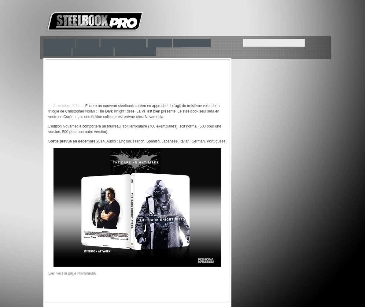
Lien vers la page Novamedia (72, 273)
